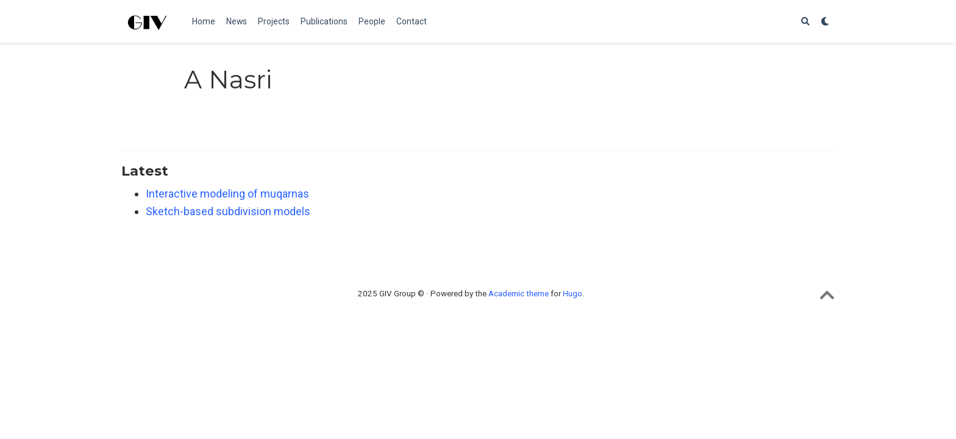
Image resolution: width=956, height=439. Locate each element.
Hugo (572, 293)
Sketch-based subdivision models (228, 211)
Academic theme (518, 293)
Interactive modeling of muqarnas (227, 193)
